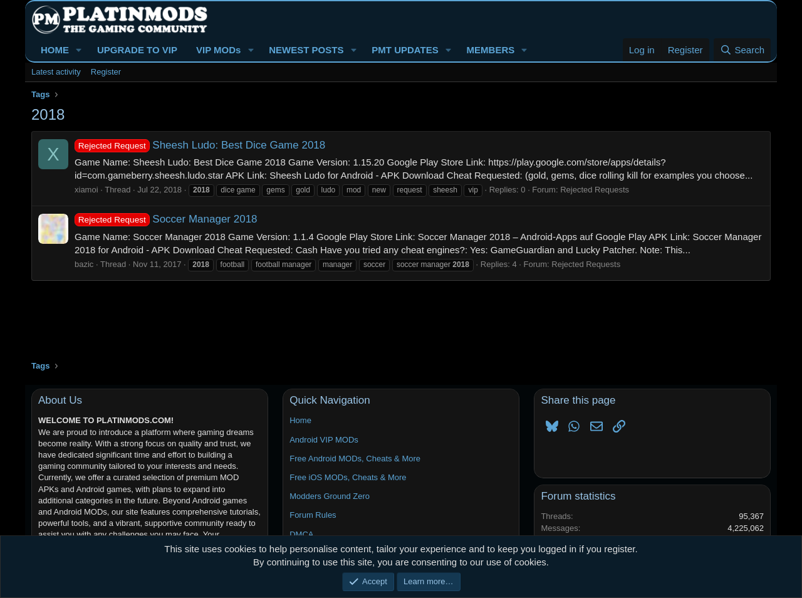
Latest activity (56, 71)
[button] (79, 49)
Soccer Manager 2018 (166, 219)
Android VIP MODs (323, 439)
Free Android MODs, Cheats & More (354, 458)
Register (106, 71)
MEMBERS (491, 50)
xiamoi (86, 189)
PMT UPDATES (405, 50)
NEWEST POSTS (306, 50)
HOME (55, 50)
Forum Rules (312, 515)
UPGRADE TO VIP (137, 50)
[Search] (742, 49)
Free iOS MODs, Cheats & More (347, 477)
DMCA (301, 534)
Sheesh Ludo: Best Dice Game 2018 (200, 145)
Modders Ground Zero (329, 496)
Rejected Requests (594, 189)
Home (300, 420)
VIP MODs (218, 50)
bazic (84, 264)
